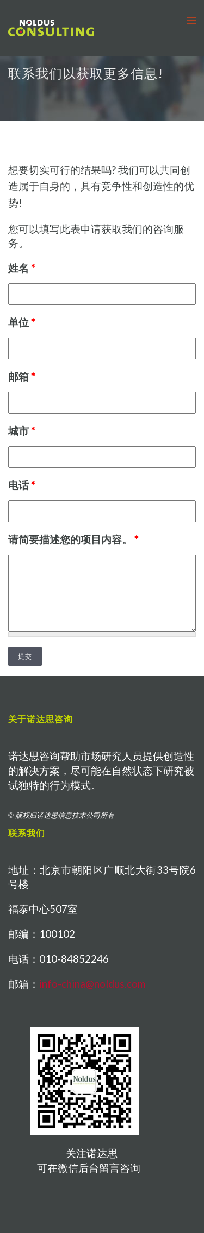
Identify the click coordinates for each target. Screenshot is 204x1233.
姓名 (21, 268)
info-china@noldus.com (92, 983)
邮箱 (21, 376)
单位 (21, 322)
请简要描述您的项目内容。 (73, 539)
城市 (21, 430)
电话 (21, 485)
